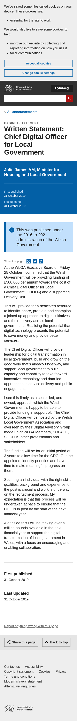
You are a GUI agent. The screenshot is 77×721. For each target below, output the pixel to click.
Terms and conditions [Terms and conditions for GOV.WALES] (19, 676)
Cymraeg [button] (62, 88)
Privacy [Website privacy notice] (61, 671)
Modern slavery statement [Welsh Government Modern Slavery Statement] (23, 681)
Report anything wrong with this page (31, 626)
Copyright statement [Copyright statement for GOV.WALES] (18, 671)
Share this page (23, 642)
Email (41, 261)
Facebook (35, 261)
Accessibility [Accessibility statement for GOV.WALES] (34, 666)
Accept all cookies (38, 63)
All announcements (22, 112)
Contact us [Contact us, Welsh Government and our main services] (12, 666)
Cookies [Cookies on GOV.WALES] (45, 671)
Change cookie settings (38, 73)
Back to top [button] (59, 642)
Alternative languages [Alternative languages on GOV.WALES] (20, 686)
